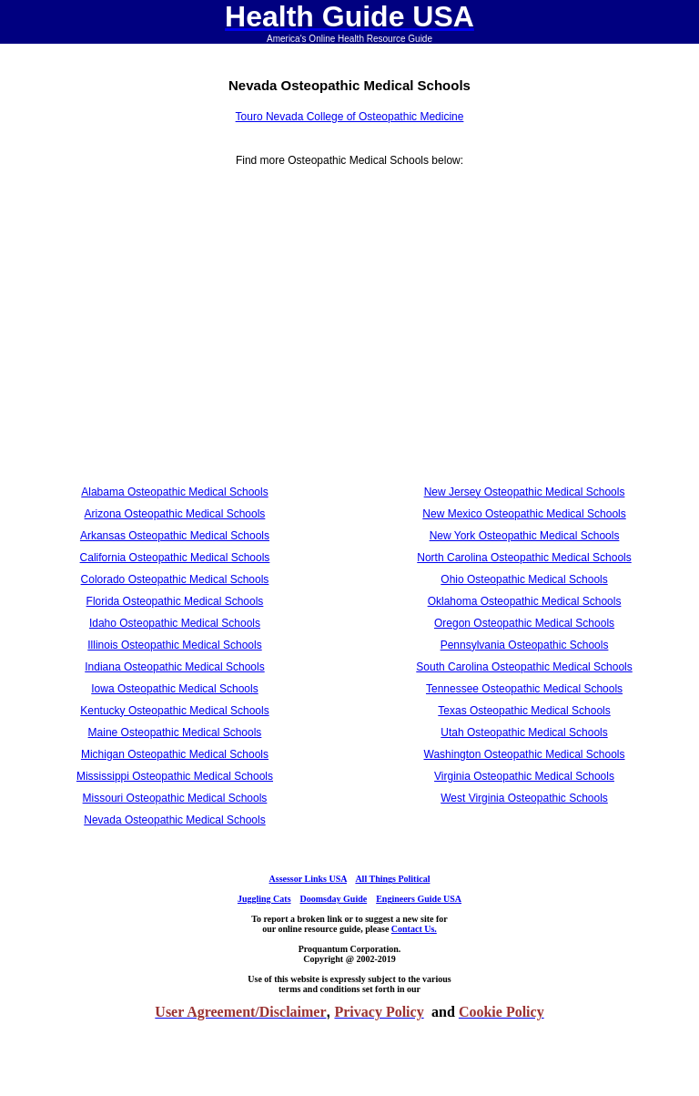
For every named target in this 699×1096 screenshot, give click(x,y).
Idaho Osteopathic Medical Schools (174, 623)
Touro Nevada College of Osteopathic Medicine (350, 116)
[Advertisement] (175, 331)
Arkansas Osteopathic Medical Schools (174, 535)
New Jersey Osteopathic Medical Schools (524, 492)
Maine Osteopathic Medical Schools (175, 732)
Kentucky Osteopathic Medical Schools (174, 710)
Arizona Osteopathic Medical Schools (175, 513)
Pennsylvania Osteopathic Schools (525, 645)
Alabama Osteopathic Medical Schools (174, 492)
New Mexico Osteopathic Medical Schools (523, 513)
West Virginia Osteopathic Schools (524, 798)
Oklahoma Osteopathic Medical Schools (525, 601)
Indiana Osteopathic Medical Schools (174, 667)
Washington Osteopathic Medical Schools (524, 754)
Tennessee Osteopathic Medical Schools (524, 688)
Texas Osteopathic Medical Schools (524, 710)
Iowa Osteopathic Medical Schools (174, 688)
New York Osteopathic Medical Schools (525, 535)
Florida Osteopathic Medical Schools (175, 601)
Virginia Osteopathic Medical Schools (524, 776)
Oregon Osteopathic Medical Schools (524, 623)
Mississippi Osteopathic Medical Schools (174, 776)
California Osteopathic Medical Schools (175, 557)
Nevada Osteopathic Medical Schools (174, 820)
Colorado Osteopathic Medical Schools (175, 579)
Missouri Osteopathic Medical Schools (175, 798)
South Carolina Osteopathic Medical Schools (524, 667)
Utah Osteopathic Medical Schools (524, 732)
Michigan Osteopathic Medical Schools (174, 754)
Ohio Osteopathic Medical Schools (524, 579)
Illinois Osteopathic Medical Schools (174, 645)
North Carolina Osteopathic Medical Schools (524, 557)
